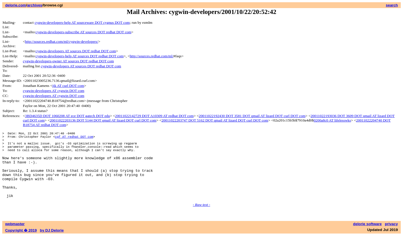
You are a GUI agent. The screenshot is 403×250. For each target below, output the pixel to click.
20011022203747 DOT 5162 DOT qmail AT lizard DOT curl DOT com (214, 120)
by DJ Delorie (52, 244)
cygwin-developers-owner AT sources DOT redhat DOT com (68, 61)
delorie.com (15, 5)
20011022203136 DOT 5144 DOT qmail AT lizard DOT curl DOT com (103, 120)
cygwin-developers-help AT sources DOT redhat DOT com (80, 56)
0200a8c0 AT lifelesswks (332, 120)
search (392, 5)
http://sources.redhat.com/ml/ (151, 56)
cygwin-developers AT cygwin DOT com (53, 91)
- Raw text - (201, 219)
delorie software (367, 238)
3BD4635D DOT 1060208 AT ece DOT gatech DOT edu (67, 116)
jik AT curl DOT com (68, 86)
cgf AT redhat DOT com (74, 138)
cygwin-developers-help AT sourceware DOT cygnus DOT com (82, 22)
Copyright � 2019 (21, 244)
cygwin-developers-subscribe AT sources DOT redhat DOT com (83, 32)
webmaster (15, 238)
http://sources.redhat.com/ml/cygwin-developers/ (61, 41)
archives (34, 5)
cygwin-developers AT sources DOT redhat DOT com (76, 51)
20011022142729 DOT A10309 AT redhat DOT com (154, 116)
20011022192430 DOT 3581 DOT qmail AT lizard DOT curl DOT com (252, 116)
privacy (391, 238)
